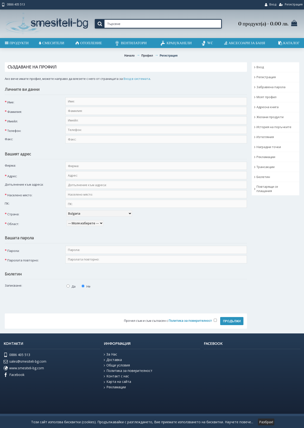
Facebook (14, 375)
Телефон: (14, 131)
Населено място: (19, 195)
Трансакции (265, 167)
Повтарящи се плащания (267, 188)
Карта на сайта (117, 381)
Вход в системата (137, 79)
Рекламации (265, 157)
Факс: (9, 139)
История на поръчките (273, 127)
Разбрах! (266, 422)
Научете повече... (239, 422)
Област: (13, 224)
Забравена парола (270, 87)
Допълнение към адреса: (24, 184)
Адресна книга (267, 107)
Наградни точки (268, 147)
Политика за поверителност (128, 370)
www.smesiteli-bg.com (24, 368)
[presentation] (41, 299)
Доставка (113, 359)
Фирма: (10, 165)
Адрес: (12, 176)
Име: (10, 102)
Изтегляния (265, 137)
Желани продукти (270, 117)
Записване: (13, 285)
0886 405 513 (17, 355)
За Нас (110, 354)
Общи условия (117, 365)
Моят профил (266, 97)
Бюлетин (263, 177)
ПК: (7, 203)
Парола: (13, 251)
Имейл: (12, 121)
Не (85, 286)
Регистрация (266, 77)
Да (71, 286)
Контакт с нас (116, 376)
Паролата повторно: (23, 260)
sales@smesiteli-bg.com (25, 362)
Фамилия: (14, 112)
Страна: (13, 214)
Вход (260, 67)
